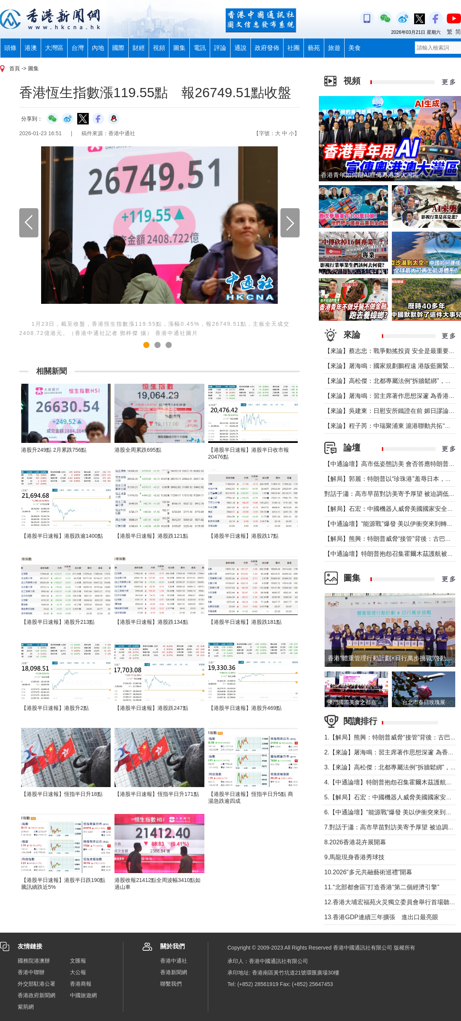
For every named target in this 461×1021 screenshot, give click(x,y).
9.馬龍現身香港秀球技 (354, 857)
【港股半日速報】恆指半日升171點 (156, 794)
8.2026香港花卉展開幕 (355, 842)
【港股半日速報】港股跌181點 (245, 622)
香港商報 (80, 984)
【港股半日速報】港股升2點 (55, 708)
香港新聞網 (173, 972)
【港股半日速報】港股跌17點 (243, 536)
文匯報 (78, 961)
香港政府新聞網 (36, 995)
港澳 (31, 48)
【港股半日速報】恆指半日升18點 (62, 794)
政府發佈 (267, 48)
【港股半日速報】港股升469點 (245, 708)
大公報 (78, 972)
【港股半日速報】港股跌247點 (151, 708)
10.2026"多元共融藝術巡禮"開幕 (368, 872)
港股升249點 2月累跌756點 (53, 450)
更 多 (449, 82)
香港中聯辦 (31, 972)
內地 (98, 48)
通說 (240, 48)
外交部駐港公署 (36, 984)
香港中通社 (173, 961)
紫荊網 (26, 1007)
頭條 (10, 48)
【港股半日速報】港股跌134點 (151, 622)
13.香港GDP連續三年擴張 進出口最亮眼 (381, 917)
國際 (118, 48)
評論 (220, 48)
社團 (293, 48)
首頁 (14, 68)
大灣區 (54, 48)
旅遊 (334, 48)
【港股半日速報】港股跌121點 (151, 536)
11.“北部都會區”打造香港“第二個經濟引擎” (381, 887)
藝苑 (314, 48)
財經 (139, 48)
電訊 (200, 48)
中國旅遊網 (83, 995)
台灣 (77, 48)
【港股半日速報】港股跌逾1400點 (62, 536)
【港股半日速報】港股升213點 (58, 622)
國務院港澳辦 (34, 961)
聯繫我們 (171, 984)
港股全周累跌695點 (137, 450)
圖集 (179, 48)
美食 (354, 48)
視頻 (159, 48)
